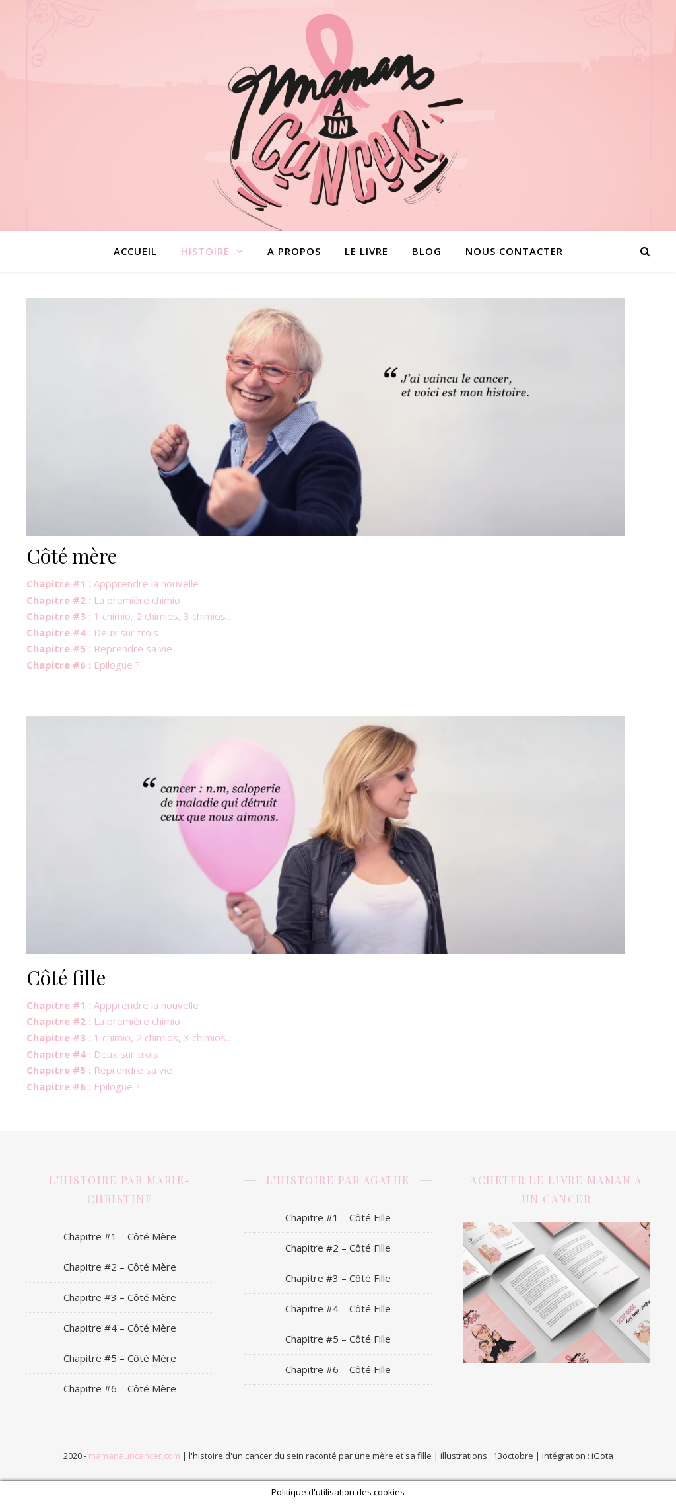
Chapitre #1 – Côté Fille (338, 1217)
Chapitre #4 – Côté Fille (338, 1308)
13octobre (513, 1456)
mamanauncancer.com (134, 1456)
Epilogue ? (83, 664)
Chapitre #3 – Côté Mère (119, 1297)
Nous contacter (514, 251)
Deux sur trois (92, 632)
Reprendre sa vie (99, 648)
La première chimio (103, 600)
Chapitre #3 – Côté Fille (338, 1278)
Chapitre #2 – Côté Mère (119, 1266)
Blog (427, 251)
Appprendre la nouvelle (112, 583)
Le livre (366, 251)
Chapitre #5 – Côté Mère (119, 1358)
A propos (294, 251)
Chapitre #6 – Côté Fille (338, 1369)
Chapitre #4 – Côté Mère (119, 1327)
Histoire (205, 251)
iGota (602, 1456)
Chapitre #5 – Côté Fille (338, 1338)
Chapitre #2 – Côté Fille (338, 1247)
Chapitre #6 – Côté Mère (119, 1388)
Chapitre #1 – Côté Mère (119, 1236)
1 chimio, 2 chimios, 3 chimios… (129, 615)
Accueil (135, 251)
